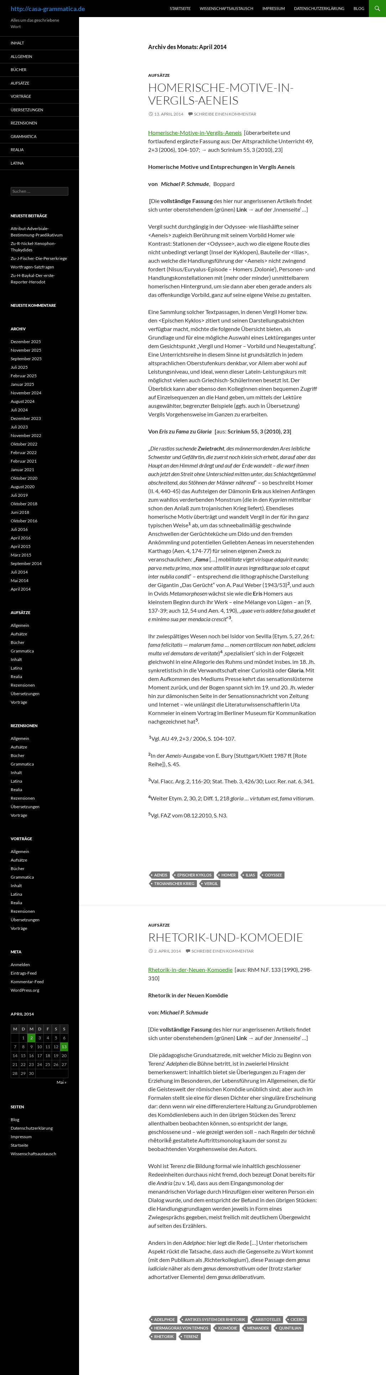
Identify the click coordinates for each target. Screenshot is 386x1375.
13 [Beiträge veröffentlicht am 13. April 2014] (64, 1046)
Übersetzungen (27, 109)
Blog (359, 8)
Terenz (191, 1336)
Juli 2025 (19, 367)
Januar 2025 (22, 384)
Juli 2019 (19, 495)
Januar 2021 (22, 469)
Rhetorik (164, 1336)
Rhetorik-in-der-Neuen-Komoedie (190, 969)
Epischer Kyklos (194, 875)
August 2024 (23, 401)
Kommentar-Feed (27, 981)
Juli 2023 (19, 427)
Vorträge (21, 96)
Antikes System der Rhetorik (215, 1319)
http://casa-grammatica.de (48, 8)
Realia (17, 149)
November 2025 (26, 350)
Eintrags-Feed (24, 973)
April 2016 (21, 537)
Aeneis (160, 875)
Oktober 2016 (24, 520)
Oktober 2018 (24, 503)
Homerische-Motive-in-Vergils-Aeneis (221, 93)
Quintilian (290, 1328)
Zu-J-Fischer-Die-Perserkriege (39, 258)
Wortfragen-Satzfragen (32, 267)
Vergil (211, 883)
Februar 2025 (24, 375)
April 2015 (21, 546)
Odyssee (273, 875)
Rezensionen (24, 123)
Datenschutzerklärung (319, 8)
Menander (258, 1328)
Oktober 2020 (24, 478)
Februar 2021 (24, 461)
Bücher (18, 69)
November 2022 (26, 435)
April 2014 (21, 589)
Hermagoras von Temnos (181, 1328)
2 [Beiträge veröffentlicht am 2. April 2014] (31, 1037)
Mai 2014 (19, 580)
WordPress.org (25, 990)
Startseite (180, 8)
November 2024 (26, 392)
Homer (228, 875)
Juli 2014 (19, 572)
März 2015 (21, 555)
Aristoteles (268, 1319)
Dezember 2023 (26, 418)
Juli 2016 (19, 529)
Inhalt (17, 43)
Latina (17, 163)
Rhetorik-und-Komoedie (225, 937)
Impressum (273, 8)
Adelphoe (164, 1319)
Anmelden (20, 964)
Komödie (227, 1328)
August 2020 (23, 486)
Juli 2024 (19, 409)
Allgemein (21, 56)
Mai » (62, 1082)
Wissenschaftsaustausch (226, 8)
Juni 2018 (20, 512)
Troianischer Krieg (174, 883)
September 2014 (26, 563)
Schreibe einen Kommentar (225, 114)
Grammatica (23, 136)
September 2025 (26, 358)
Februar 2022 (24, 452)
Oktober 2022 (24, 444)
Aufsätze (159, 75)
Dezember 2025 (26, 341)
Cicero (297, 1319)
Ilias (250, 875)
